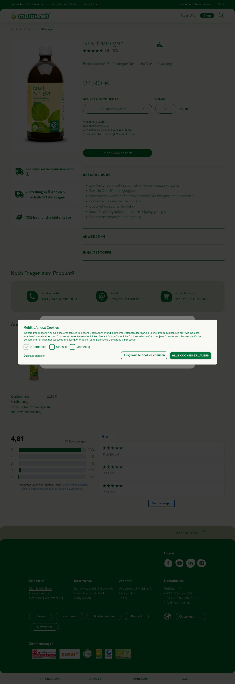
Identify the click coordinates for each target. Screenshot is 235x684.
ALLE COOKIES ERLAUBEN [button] (190, 355)
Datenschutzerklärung (108, 339)
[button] (35, 356)
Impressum (129, 339)
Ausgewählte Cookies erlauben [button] (142, 355)
